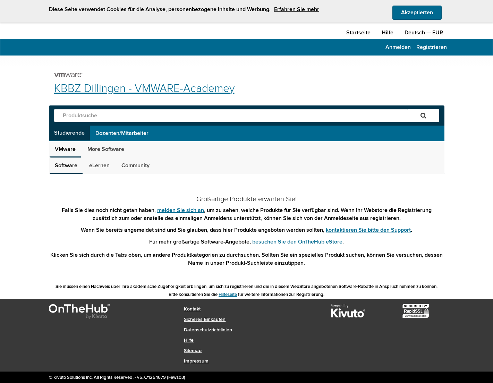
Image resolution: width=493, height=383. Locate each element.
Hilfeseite (228, 294)
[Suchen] (423, 115)
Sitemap (193, 351)
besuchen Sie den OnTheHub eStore (297, 241)
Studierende (69, 132)
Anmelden (398, 47)
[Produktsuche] (231, 115)
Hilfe (387, 32)
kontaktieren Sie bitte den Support (368, 230)
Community (135, 165)
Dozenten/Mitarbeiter (121, 133)
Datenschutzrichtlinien (208, 330)
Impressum (196, 361)
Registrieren (431, 47)
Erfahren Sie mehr (296, 9)
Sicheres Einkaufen (205, 319)
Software (66, 165)
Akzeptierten (421, 12)
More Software (105, 149)
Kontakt (192, 309)
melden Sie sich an (180, 210)
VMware (65, 149)
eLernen (99, 165)
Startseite (358, 32)
